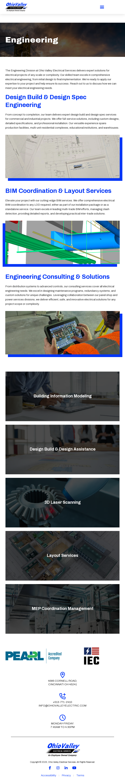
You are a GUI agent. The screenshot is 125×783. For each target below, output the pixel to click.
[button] (102, 7)
